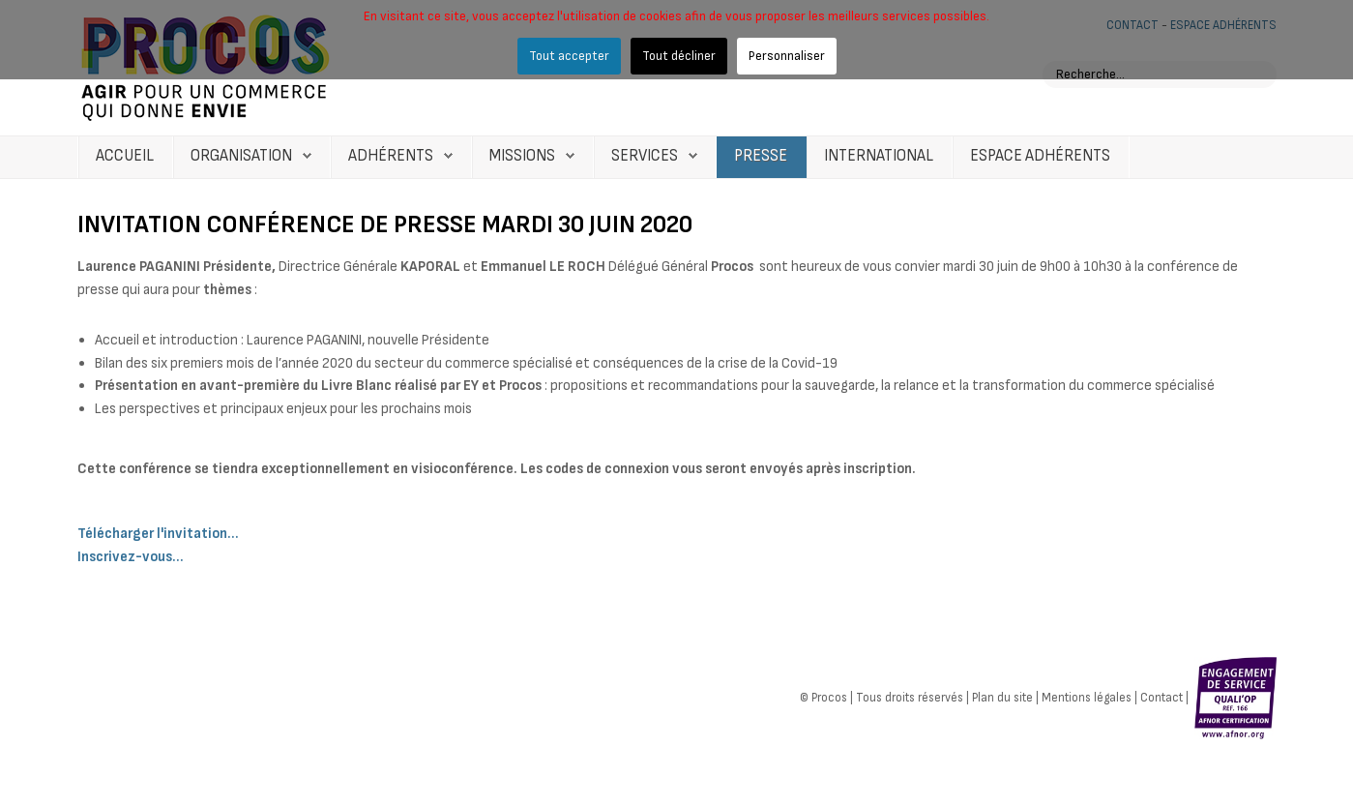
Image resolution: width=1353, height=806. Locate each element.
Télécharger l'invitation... (158, 533)
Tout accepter (569, 55)
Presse (760, 155)
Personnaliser (787, 55)
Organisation (241, 155)
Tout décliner (679, 55)
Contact (1161, 696)
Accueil (125, 155)
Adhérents (390, 155)
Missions (522, 155)
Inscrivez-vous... (130, 557)
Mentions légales (1087, 696)
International (878, 155)
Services (644, 155)
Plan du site (1002, 696)
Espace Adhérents (1040, 155)
